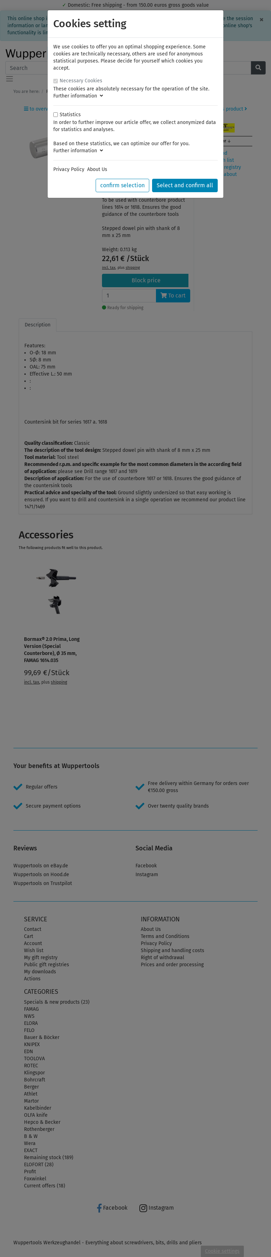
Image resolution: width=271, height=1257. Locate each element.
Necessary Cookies (81, 81)
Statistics (70, 115)
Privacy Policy (68, 169)
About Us (97, 169)
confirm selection (122, 185)
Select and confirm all (185, 185)
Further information (78, 96)
